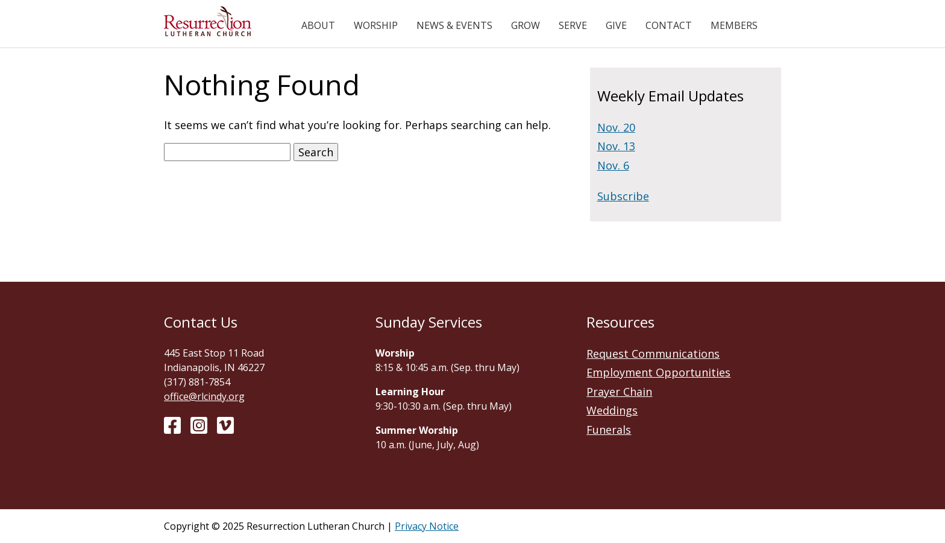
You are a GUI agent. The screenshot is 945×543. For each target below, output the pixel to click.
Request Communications (653, 353)
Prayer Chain (619, 391)
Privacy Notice (427, 526)
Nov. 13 (616, 146)
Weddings (612, 410)
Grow (525, 25)
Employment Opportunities (658, 372)
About (318, 25)
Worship (376, 25)
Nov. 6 (613, 165)
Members (734, 25)
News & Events (454, 25)
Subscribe (623, 196)
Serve (573, 25)
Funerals (608, 429)
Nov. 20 (616, 127)
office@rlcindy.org (204, 396)
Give (616, 25)
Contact (668, 25)
